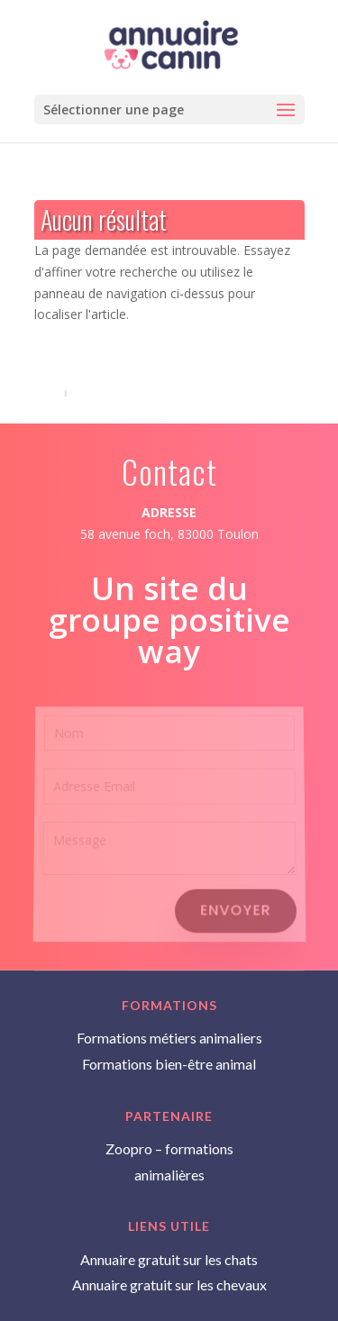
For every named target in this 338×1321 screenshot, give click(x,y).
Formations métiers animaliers (169, 1037)
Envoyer (235, 909)
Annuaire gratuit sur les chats (169, 1259)
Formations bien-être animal (169, 1063)
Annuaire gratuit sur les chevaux (169, 1284)
